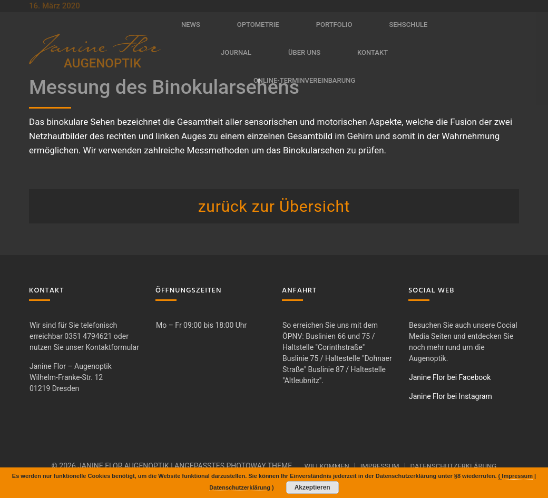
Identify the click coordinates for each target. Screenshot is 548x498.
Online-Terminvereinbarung (304, 80)
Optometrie (258, 24)
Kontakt (372, 52)
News (190, 24)
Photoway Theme (259, 466)
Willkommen (326, 466)
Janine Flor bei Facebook (450, 377)
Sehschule (408, 24)
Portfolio (334, 24)
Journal (236, 52)
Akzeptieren (312, 487)
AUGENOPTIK (102, 63)
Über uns (304, 52)
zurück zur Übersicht (274, 206)
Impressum (379, 466)
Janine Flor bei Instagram (450, 396)
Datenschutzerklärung (453, 466)
